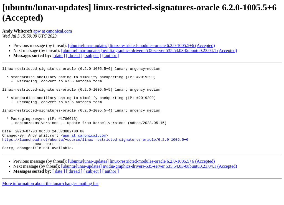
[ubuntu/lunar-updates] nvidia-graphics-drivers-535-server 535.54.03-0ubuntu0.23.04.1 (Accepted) (149, 50)
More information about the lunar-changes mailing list (50, 200)
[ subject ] (92, 55)
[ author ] (110, 55)
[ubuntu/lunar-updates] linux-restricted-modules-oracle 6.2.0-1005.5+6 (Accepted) (141, 45)
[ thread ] (74, 55)
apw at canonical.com (52, 31)
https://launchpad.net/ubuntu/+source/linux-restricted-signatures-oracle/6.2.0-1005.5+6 (95, 154)
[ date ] (58, 55)
